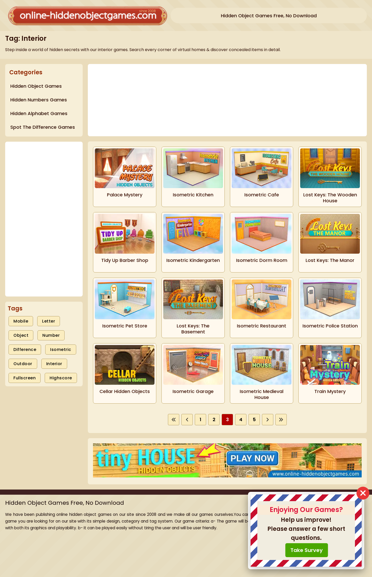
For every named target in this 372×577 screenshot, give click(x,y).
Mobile (20, 321)
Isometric (60, 349)
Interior (54, 364)
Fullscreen (24, 378)
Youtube (297, 543)
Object (20, 335)
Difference (24, 349)
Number (51, 335)
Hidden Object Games (311, 514)
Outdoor (22, 364)
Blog (293, 523)
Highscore (61, 378)
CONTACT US (302, 552)
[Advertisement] (44, 219)
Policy (295, 533)
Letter (48, 321)
